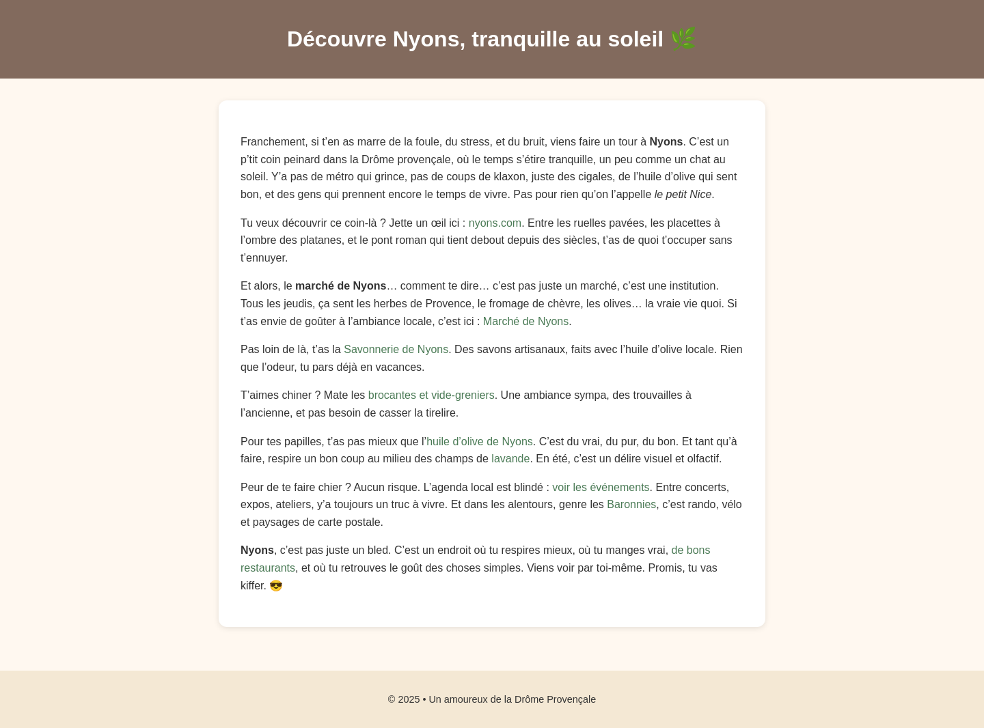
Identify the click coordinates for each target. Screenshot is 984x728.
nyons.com (495, 223)
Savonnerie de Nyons (396, 349)
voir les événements (600, 487)
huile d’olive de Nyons (479, 441)
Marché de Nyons (526, 321)
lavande (510, 458)
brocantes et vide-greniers (431, 395)
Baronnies (631, 504)
